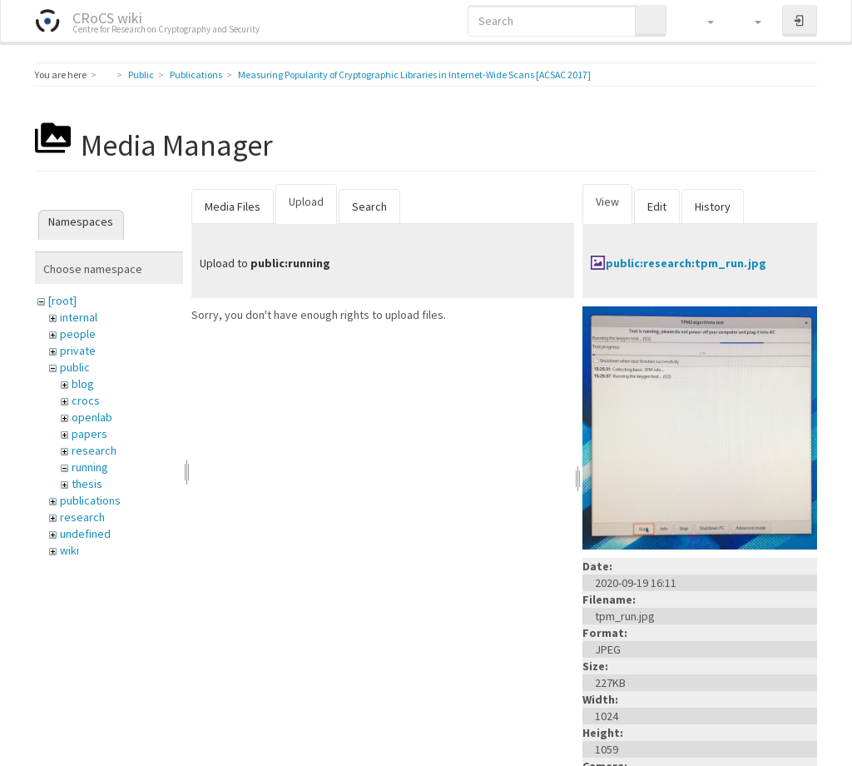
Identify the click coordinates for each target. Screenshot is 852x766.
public (75, 367)
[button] (702, 21)
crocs (86, 400)
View (607, 201)
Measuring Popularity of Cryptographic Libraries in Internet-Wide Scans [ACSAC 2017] (414, 74)
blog (83, 383)
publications (90, 500)
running (90, 467)
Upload (306, 201)
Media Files (232, 206)
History (713, 206)
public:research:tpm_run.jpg (686, 263)
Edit (656, 206)
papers (89, 433)
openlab (92, 417)
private (78, 350)
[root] (62, 300)
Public (141, 74)
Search (369, 206)
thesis (87, 483)
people (78, 333)
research (94, 450)
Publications (196, 74)
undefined (85, 533)
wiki (69, 550)
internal (78, 317)
